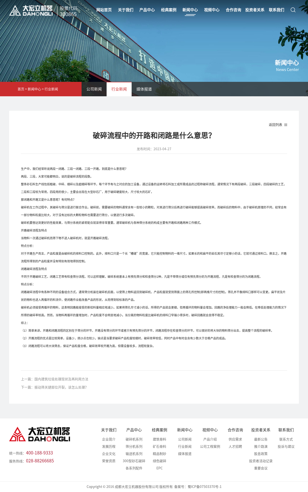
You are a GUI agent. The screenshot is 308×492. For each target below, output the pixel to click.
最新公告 (261, 439)
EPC (159, 468)
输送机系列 (134, 453)
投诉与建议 (286, 446)
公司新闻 (94, 89)
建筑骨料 (159, 439)
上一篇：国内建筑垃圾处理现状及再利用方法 (54, 379)
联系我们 (286, 430)
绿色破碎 (159, 461)
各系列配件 (134, 468)
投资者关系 (260, 430)
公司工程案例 (210, 446)
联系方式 (286, 439)
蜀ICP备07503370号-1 (205, 486)
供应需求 (235, 439)
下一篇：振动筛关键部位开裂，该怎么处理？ (54, 387)
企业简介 (109, 439)
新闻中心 (34, 89)
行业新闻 (51, 89)
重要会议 (261, 468)
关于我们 (108, 430)
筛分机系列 (134, 446)
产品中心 (134, 430)
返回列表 (275, 124)
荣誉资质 (109, 461)
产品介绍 (210, 439)
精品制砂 (159, 453)
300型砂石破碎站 (134, 462)
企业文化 (109, 453)
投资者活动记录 (261, 461)
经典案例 (159, 430)
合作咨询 (235, 430)
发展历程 (109, 446)
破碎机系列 (134, 439)
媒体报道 (144, 89)
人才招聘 (235, 446)
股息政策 (261, 453)
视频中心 (210, 430)
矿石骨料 (159, 446)
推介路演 (261, 446)
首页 (21, 89)
